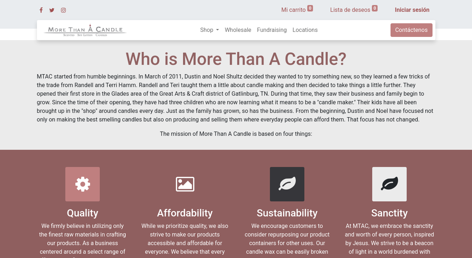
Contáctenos (411, 30)
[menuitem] (238, 30)
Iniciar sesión (412, 9)
